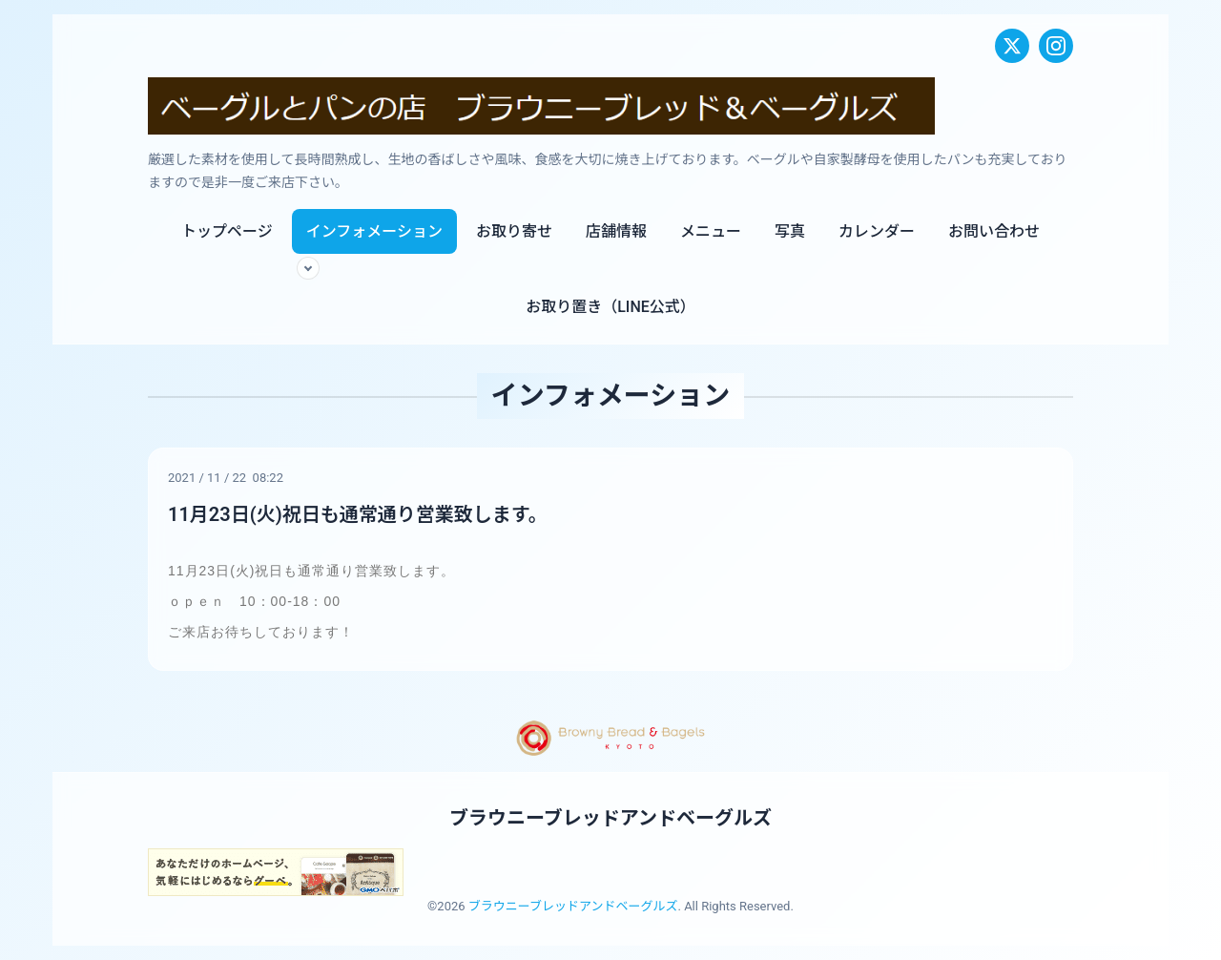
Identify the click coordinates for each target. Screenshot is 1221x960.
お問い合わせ (994, 231)
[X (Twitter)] (1012, 46)
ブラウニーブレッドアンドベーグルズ (610, 817)
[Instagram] (1056, 46)
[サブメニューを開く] (308, 268)
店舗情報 (616, 231)
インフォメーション (374, 231)
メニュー (710, 231)
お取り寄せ (514, 231)
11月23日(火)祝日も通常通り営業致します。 (358, 514)
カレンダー (876, 231)
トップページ (227, 231)
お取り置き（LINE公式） (610, 307)
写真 (790, 231)
